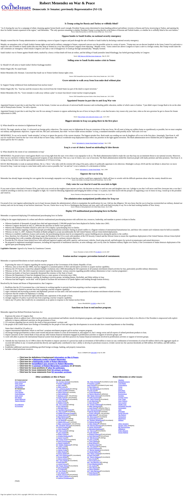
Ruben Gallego (63, 383)
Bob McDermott (63, 417)
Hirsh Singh (19, 383)
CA (57, 389)
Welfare (121, 420)
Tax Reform (122, 415)
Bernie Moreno (94, 411)
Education (121, 390)
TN (88, 425)
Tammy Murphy (20, 401)
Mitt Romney (94, 438)
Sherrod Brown (95, 410)
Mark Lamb (62, 387)
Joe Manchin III (95, 462)
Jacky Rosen (94, 399)
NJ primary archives (60, 370)
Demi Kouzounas (64, 441)
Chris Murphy (63, 399)
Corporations (122, 385)
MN (57, 455)
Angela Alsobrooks (64, 436)
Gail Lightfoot (62, 394)
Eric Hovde (93, 459)
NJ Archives (19, 406)
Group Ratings (123, 432)
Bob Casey (93, 417)
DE (57, 404)
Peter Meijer (62, 448)
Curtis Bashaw (20, 394)
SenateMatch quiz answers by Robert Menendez (52, 364)
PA (88, 417)
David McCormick (95, 418)
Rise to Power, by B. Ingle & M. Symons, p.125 (90, 117)
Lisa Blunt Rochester (65, 410)
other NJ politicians (56, 368)
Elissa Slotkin (62, 453)
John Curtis (93, 439)
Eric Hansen (62, 406)
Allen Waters (93, 424)
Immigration (122, 408)
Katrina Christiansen (65, 478)
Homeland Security (124, 406)
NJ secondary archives (61, 372)
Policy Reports (123, 431)
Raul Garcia (93, 455)
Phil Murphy (19, 387)
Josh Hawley (63, 460)
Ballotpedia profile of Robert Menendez (50, 362)
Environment (122, 394)
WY (88, 471)
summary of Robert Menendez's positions (51, 366)
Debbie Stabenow (65, 445)
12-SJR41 (93, 303)
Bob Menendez (95, 389)
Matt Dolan (93, 415)
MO (57, 460)
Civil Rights (122, 383)
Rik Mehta (18, 397)
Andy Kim (18, 390)
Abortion (121, 380)
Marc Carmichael (63, 424)
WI (88, 457)
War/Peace (122, 418)
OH (88, 410)
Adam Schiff (62, 390)
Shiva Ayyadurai (63, 427)
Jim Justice (93, 466)
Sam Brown (93, 403)
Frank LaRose (94, 413)
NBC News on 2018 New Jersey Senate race (89, 56)
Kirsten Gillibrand (96, 404)
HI (57, 415)
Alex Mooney (93, 467)
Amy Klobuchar (64, 455)
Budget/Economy (124, 382)
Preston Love (93, 383)
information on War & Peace (66, 357)
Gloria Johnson (94, 427)
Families (121, 396)
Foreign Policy (123, 397)
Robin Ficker (62, 434)
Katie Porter (62, 397)
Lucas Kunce (62, 464)
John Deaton (62, 429)
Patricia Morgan (94, 422)
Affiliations (121, 429)
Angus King (63, 439)
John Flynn (61, 401)
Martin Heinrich (95, 396)
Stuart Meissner (20, 399)
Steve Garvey (62, 392)
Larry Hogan (62, 432)
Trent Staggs (93, 441)
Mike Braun (62, 418)
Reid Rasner (93, 473)
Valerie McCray (63, 422)
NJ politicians (19, 404)
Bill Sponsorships (124, 427)
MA (57, 425)
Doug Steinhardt (20, 382)
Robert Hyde (62, 403)
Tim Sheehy (62, 473)
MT (57, 471)
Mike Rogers (62, 452)
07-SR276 (98, 252)
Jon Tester (62, 471)
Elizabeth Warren (65, 425)
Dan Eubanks (62, 467)
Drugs (120, 389)
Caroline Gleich (94, 445)
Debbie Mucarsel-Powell (66, 413)
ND (57, 476)
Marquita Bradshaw (95, 429)
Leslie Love (62, 446)
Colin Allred (93, 432)
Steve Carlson (63, 459)
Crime (120, 387)
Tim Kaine (93, 446)
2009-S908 (94, 352)
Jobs (119, 410)
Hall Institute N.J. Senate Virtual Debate (90, 169)
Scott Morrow (93, 474)
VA (88, 446)
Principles (121, 411)
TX (88, 431)
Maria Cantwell (95, 453)
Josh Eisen (93, 408)
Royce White (62, 457)
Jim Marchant (94, 401)
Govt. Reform (122, 401)
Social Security (123, 413)
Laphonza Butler (64, 389)
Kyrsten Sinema (64, 382)
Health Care (122, 404)
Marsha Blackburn (96, 425)
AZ (57, 382)
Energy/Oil (121, 392)
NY (88, 404)
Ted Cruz (93, 431)
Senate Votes (122, 425)
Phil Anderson (94, 460)
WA (88, 453)
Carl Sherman (94, 436)
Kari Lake (61, 385)
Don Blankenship (95, 464)
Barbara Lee (62, 396)
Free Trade (122, 399)
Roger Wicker (63, 466)
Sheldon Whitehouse (97, 420)
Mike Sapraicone (94, 406)
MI (57, 445)
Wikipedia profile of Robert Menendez (49, 360)
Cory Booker (19, 392)
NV (88, 399)
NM (88, 396)
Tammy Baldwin (95, 457)
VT (88, 450)
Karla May (61, 462)
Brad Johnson (62, 474)
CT (57, 399)
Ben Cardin (63, 431)
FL (57, 411)
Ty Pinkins (61, 469)
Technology (122, 417)
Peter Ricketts (95, 382)
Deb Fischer (91, 385)
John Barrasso (95, 471)
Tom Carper (63, 404)
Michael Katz (62, 408)
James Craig (62, 450)
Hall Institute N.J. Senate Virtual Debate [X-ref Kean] (90, 143)
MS (57, 466)
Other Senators (123, 424)
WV (88, 462)
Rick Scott (62, 411)
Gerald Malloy (94, 452)
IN (57, 418)
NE (88, 382)
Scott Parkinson (94, 448)
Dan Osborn (93, 387)
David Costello (63, 443)
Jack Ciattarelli (20, 385)
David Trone (62, 438)
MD (57, 431)
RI (88, 420)
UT (88, 438)
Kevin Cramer (63, 476)
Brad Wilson (93, 443)
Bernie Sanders (95, 450)
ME (57, 439)
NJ (88, 389)
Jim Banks (61, 420)
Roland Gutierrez (95, 434)
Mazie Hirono (62, 415)
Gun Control (122, 403)
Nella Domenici (94, 397)
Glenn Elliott (93, 469)
